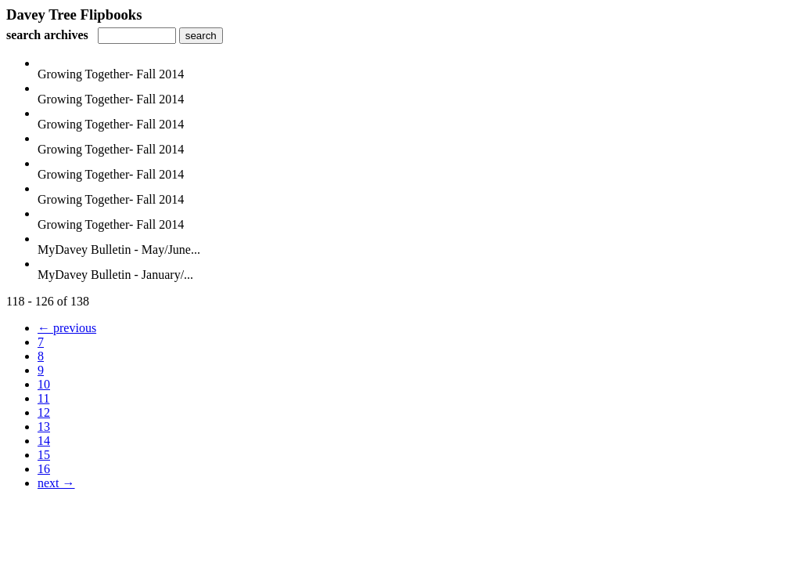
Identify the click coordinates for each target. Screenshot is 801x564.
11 (43, 398)
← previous (67, 327)
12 (44, 412)
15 (44, 454)
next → (56, 483)
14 (44, 440)
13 (44, 426)
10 (44, 384)
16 (44, 468)
